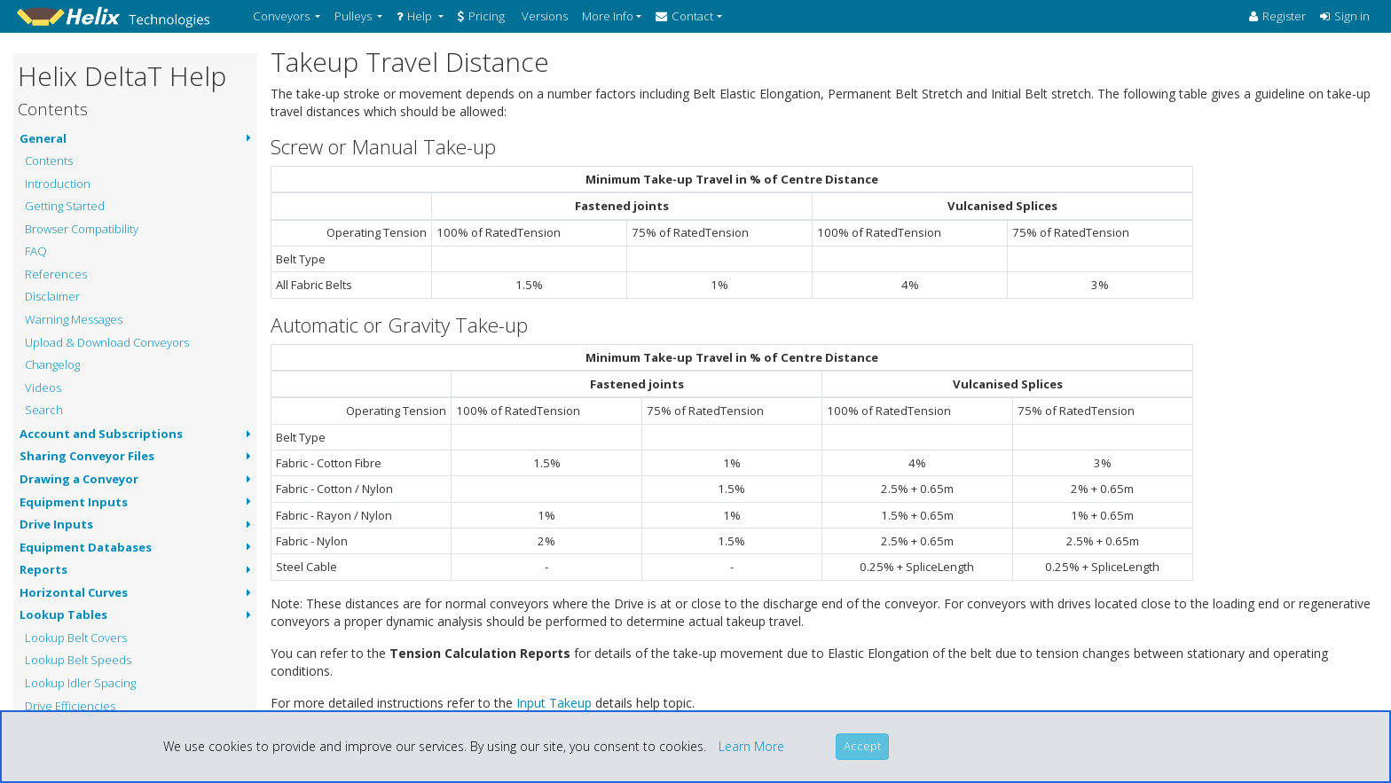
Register (1277, 16)
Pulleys (354, 16)
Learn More (751, 746)
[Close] (862, 746)
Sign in (1345, 16)
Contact (684, 16)
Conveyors (282, 16)
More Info (607, 16)
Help (416, 16)
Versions (543, 16)
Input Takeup (554, 702)
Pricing (481, 16)
